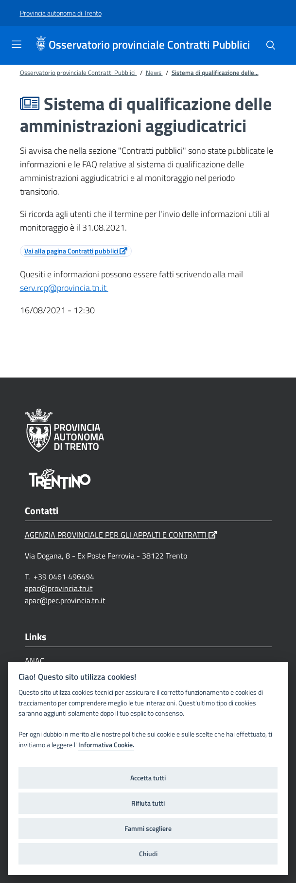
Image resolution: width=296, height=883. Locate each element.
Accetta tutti (148, 778)
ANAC (36, 661)
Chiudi (148, 854)
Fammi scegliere (148, 828)
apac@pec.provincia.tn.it (65, 600)
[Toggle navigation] (16, 44)
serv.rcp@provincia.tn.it (64, 287)
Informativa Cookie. (106, 744)
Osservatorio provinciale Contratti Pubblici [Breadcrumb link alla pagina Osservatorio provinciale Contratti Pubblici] (78, 72)
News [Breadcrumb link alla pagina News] (154, 72)
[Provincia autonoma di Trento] (61, 13)
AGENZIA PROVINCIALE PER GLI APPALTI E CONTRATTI (121, 535)
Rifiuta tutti (148, 803)
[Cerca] (271, 45)
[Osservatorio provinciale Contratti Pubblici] (42, 45)
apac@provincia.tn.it (59, 588)
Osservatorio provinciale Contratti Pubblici (149, 45)
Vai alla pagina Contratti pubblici (75, 251)
